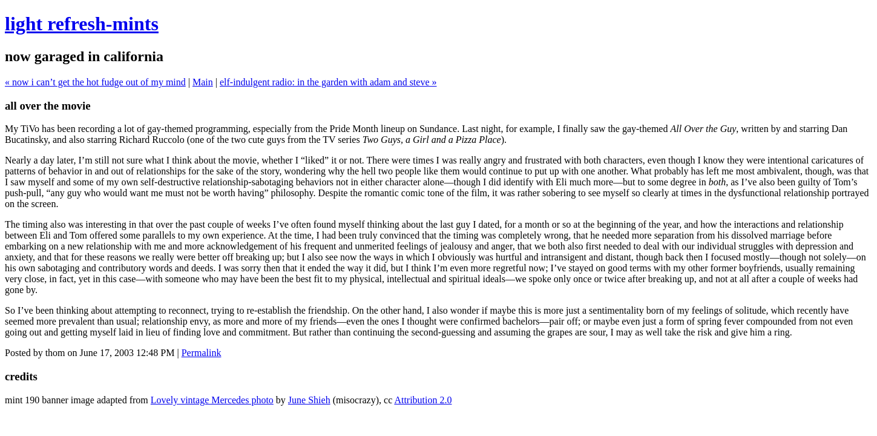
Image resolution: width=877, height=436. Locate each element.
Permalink (202, 353)
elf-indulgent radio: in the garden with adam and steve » (328, 82)
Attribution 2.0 (423, 400)
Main (202, 82)
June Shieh (309, 400)
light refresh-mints (82, 24)
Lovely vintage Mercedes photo (212, 400)
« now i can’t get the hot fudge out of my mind (95, 82)
